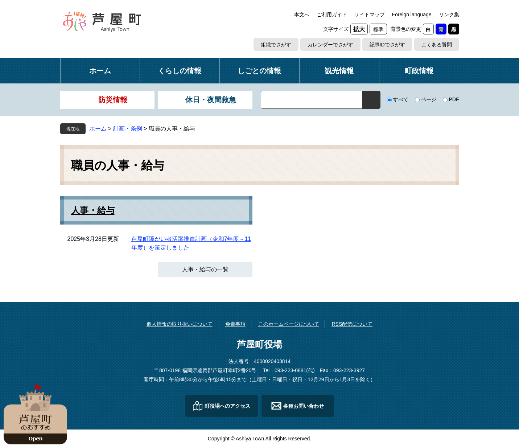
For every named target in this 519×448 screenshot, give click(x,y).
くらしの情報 (179, 71)
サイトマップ (369, 14)
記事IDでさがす (387, 45)
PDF (454, 99)
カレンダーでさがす (330, 45)
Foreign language (412, 14)
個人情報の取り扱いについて (180, 324)
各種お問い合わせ (303, 406)
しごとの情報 (259, 71)
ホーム (100, 71)
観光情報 (339, 71)
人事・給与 (93, 210)
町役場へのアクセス (227, 406)
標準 (378, 29)
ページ (428, 99)
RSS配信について (351, 324)
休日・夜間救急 (210, 100)
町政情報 (418, 71)
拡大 (359, 29)
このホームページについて (288, 324)
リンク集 (449, 14)
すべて (400, 99)
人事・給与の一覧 (205, 269)
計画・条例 (127, 129)
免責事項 (235, 324)
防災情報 (112, 100)
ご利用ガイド (332, 14)
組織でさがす (276, 45)
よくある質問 (436, 45)
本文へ (301, 14)
